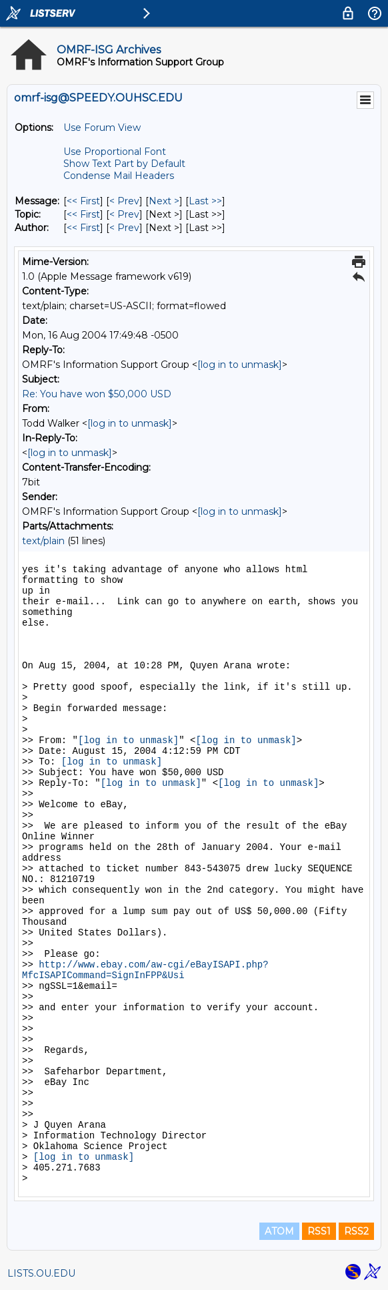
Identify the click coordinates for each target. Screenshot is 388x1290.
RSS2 (356, 1231)
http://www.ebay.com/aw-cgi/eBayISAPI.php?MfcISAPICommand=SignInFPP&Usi (145, 970)
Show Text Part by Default (124, 164)
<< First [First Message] (83, 201)
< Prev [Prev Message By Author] (124, 228)
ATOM (279, 1231)
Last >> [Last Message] (205, 201)
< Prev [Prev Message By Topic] (124, 214)
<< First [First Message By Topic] (83, 214)
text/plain (43, 541)
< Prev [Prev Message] (124, 201)
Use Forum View (102, 128)
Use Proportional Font (114, 152)
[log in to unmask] (239, 365)
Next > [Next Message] (164, 201)
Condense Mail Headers (118, 176)
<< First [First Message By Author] (83, 228)
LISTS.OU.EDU (41, 1273)
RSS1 (319, 1231)
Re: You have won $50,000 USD (96, 394)
